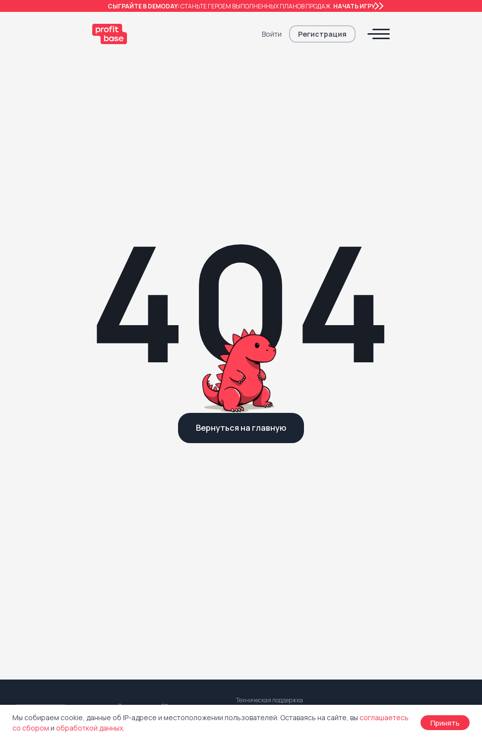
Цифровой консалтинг (157, 478)
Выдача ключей (38, 581)
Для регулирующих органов (164, 621)
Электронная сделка (48, 565)
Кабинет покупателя (47, 549)
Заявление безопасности (399, 581)
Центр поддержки (148, 573)
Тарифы (26, 621)
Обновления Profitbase (156, 589)
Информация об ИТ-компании (407, 597)
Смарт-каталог (38, 478)
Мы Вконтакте (261, 621)
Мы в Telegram (262, 589)
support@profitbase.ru (287, 368)
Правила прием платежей (399, 533)
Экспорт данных (39, 494)
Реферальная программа (279, 462)
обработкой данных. (90, 728)
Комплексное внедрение (162, 462)
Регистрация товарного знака (406, 565)
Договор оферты (385, 462)
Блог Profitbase (264, 557)
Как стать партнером (271, 478)
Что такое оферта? (389, 478)
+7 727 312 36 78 (266, 394)
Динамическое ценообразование (44, 514)
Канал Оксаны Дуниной (277, 573)
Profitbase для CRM (45, 462)
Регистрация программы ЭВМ (405, 549)
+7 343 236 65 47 (149, 388)
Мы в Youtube (260, 605)
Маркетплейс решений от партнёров (52, 601)
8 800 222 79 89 (152, 374)
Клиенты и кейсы (145, 557)
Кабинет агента (39, 533)
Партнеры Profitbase (271, 494)
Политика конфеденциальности (410, 494)
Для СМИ (133, 605)
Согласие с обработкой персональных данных (396, 514)
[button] (322, 34)
